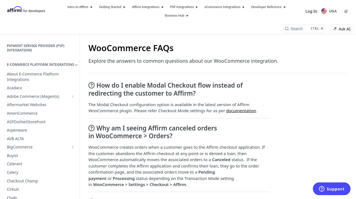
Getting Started (110, 7)
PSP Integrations (182, 7)
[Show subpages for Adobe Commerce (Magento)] (72, 96)
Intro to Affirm (77, 7)
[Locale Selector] (330, 11)
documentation (241, 110)
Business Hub (174, 15)
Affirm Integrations (145, 7)
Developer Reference (266, 7)
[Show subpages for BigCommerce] (72, 147)
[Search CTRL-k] (304, 29)
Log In (311, 11)
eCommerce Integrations (222, 7)
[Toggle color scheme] (346, 11)
